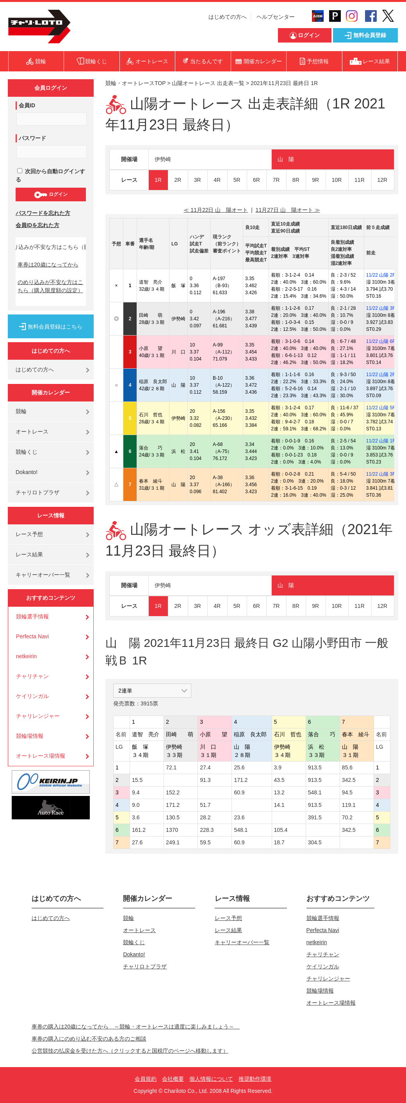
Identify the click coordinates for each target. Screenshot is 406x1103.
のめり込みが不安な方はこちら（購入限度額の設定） (50, 286)
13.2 (279, 792)
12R (383, 180)
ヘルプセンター (275, 17)
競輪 (21, 411)
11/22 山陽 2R (381, 275)
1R (158, 180)
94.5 (347, 792)
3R (197, 180)
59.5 (205, 842)
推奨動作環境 (255, 1079)
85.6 (347, 767)
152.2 (173, 792)
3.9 (277, 767)
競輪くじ (26, 452)
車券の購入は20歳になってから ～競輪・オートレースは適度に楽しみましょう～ (136, 1026)
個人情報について (211, 1079)
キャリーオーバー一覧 (43, 575)
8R (295, 180)
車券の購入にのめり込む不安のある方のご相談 (89, 1039)
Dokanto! (26, 472)
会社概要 (173, 1079)
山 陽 (286, 159)
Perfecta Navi (32, 636)
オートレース (32, 431)
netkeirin (26, 656)
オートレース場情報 (40, 756)
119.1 (349, 805)
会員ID (27, 105)
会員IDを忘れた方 (37, 225)
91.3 (205, 780)
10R (337, 180)
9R (315, 180)
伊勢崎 (163, 159)
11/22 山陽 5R (381, 407)
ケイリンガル (32, 696)
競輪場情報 (29, 736)
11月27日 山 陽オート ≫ (288, 210)
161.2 (139, 830)
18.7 (279, 842)
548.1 (315, 792)
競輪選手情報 (32, 616)
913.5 (315, 767)
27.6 (137, 842)
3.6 (135, 817)
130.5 (173, 817)
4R (217, 180)
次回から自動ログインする (50, 175)
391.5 (315, 817)
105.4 (281, 830)
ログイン (50, 194)
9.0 (135, 805)
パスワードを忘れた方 (43, 213)
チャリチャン (32, 676)
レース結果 (29, 554)
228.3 (207, 830)
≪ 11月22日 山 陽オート (215, 210)
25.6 (239, 767)
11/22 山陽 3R (381, 308)
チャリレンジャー (38, 716)
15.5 (137, 780)
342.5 (349, 780)
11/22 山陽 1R (381, 441)
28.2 (205, 817)
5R (236, 180)
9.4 (135, 792)
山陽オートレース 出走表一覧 (208, 83)
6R (256, 180)
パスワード (32, 138)
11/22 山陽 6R (381, 341)
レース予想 (29, 534)
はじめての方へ (227, 17)
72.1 (171, 767)
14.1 (279, 805)
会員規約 (146, 1079)
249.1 (173, 842)
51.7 (205, 805)
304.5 (315, 842)
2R (177, 180)
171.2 (241, 780)
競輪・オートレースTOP (135, 83)
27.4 (205, 767)
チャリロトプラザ (37, 492)
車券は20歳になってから (48, 264)
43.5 (279, 780)
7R (276, 180)
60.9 (239, 792)
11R (359, 180)
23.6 (239, 817)
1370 (172, 830)
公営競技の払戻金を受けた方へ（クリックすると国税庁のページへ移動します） (130, 1051)
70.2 (347, 817)
